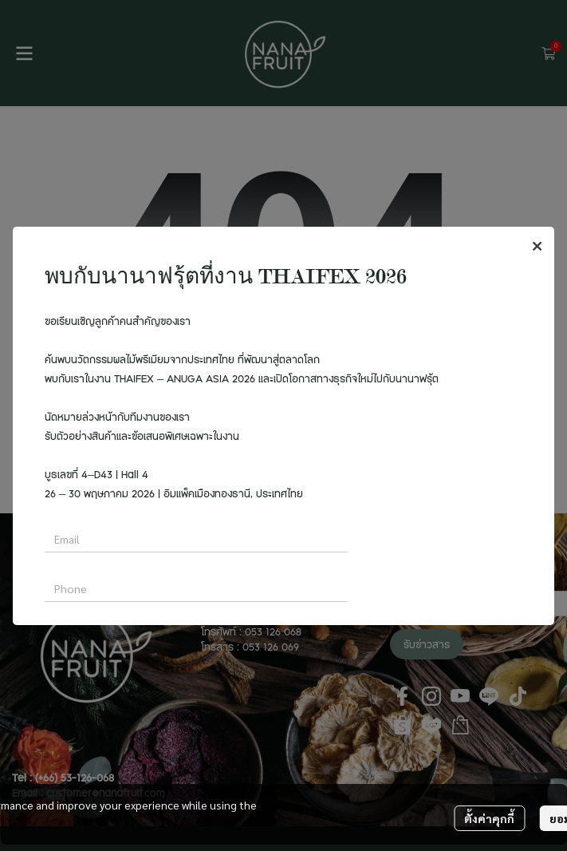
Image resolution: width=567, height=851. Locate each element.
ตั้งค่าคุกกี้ (489, 818)
